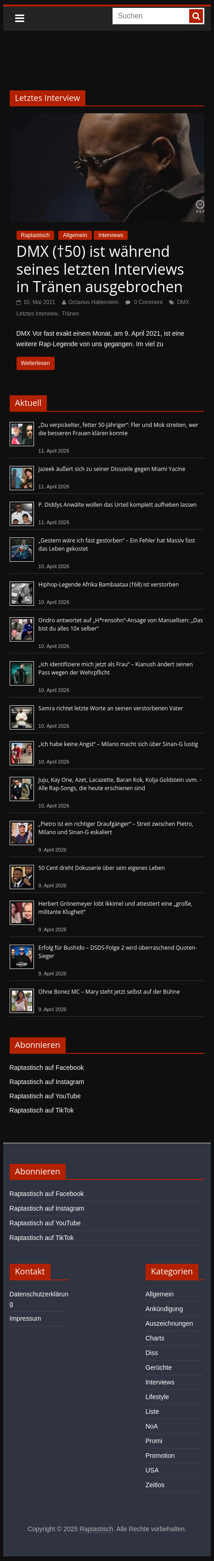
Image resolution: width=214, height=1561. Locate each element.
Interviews (110, 235)
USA (152, 1470)
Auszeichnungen (169, 1323)
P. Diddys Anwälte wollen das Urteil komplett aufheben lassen (118, 505)
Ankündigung (164, 1308)
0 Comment (144, 302)
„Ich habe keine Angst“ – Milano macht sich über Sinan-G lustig (118, 744)
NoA (152, 1426)
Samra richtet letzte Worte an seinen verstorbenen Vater (111, 708)
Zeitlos (155, 1485)
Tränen (70, 313)
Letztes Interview (37, 313)
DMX (183, 302)
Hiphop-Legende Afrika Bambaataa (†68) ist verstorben (109, 584)
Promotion (160, 1455)
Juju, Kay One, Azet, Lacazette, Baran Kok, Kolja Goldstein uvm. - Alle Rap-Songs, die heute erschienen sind (120, 784)
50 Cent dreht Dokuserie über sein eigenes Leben (102, 868)
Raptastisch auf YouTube (45, 1096)
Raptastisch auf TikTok (42, 1110)
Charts (155, 1338)
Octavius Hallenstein (93, 302)
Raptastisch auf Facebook (47, 1067)
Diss (152, 1352)
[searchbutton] (196, 16)
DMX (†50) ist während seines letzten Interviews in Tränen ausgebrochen (100, 268)
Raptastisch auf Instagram (47, 1081)
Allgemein (75, 235)
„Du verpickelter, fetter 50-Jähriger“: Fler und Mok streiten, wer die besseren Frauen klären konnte (118, 429)
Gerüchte (159, 1367)
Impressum (25, 1318)
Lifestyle (157, 1396)
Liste (152, 1411)
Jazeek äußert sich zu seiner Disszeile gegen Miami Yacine (112, 469)
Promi (154, 1441)
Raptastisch (35, 235)
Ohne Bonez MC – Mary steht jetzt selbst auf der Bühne (109, 992)
